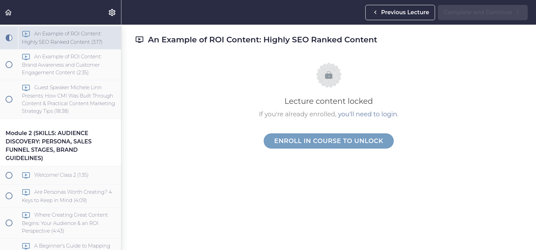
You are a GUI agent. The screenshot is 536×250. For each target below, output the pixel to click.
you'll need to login (367, 114)
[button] (8, 12)
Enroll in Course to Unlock (328, 141)
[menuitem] (112, 12)
